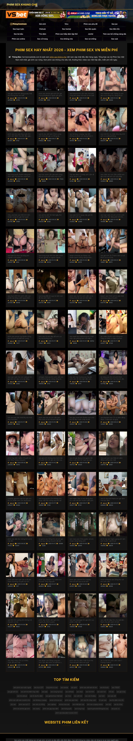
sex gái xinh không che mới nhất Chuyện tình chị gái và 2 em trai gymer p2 (50, 459)
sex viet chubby (97, 697)
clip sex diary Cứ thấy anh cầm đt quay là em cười (82, 176)
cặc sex (12, 705)
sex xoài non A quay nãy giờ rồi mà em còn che (81, 216)
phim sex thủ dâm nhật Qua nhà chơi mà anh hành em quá (81, 662)
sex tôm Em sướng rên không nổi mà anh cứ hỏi (20, 621)
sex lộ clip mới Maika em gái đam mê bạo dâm (113, 500)
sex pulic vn (116, 710)
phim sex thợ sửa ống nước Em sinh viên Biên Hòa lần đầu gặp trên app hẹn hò (19, 135)
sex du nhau (119, 705)
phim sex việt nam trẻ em (89, 688)
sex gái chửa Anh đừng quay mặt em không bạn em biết (20, 95)
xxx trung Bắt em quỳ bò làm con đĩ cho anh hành (51, 297)
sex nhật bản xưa (78, 705)
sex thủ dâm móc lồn (118, 701)
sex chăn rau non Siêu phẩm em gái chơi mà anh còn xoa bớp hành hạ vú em (112, 176)
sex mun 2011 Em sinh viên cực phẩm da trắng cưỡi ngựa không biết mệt (19, 297)
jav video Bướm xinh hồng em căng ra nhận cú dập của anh (112, 338)
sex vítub (86, 692)
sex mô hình (96, 692)
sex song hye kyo (62, 692)
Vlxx (66, 24)
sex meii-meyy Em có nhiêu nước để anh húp (18, 662)
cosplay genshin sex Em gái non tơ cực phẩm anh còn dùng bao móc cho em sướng (19, 500)
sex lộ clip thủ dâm (41, 697)
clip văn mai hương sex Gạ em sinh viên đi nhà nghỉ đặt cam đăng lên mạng (81, 378)
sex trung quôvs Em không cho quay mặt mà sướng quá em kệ (50, 500)
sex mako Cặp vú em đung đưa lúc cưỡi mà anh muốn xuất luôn (81, 500)
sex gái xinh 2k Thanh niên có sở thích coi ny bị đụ (113, 257)
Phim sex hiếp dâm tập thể (67, 34)
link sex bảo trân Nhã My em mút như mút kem (20, 419)
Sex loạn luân (18, 29)
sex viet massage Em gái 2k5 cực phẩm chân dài (82, 621)
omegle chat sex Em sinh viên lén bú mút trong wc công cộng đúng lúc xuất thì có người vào (51, 378)
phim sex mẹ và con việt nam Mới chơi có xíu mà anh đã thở (50, 419)
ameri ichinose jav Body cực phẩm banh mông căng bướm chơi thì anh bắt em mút (80, 257)
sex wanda (64, 688)
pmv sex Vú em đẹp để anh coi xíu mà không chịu (50, 338)
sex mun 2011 (38, 688)
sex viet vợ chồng (38, 705)
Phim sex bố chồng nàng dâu (114, 34)
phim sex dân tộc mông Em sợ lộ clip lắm (20, 540)
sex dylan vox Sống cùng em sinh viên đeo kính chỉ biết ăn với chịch (51, 662)
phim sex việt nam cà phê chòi (18, 701)
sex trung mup (80, 710)
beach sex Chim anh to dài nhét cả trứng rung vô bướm (112, 297)
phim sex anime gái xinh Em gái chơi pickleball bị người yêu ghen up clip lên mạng (51, 95)
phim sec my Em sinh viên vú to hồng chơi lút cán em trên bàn (81, 297)
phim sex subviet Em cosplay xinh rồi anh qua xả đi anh (80, 581)
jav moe (74, 697)
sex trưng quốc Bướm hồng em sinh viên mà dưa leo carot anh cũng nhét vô (19, 176)
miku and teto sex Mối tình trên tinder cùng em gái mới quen (19, 216)
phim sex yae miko (71, 701)
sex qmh (74, 688)
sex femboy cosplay (39, 701)
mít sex (118, 692)
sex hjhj (109, 705)
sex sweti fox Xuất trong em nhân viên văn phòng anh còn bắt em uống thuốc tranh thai (82, 338)
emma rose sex (64, 705)
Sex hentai (66, 29)
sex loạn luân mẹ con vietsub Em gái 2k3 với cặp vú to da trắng (20, 378)
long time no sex (51, 688)
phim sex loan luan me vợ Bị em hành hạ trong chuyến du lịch (19, 581)
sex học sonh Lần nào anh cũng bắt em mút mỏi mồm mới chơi (50, 176)
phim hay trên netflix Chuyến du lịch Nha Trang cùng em (19, 459)
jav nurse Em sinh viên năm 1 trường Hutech (111, 662)
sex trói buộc (105, 688)
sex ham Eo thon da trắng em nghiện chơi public (18, 257)
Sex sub (114, 39)
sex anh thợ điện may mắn (35, 692)
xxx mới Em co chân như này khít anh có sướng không (113, 135)
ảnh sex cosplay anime (95, 705)
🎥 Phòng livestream (18, 24)
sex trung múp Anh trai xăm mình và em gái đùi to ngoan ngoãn (51, 257)
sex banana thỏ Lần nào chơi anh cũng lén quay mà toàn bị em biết (82, 95)
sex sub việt (119, 697)
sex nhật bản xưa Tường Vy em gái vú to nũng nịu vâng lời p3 (112, 95)
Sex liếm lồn (115, 29)
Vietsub (42, 29)
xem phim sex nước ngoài (21, 688)
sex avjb (50, 692)
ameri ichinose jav (55, 701)
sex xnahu (35, 710)
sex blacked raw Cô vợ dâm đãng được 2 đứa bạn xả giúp (113, 419)
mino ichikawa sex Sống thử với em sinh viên (112, 581)
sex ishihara (75, 692)
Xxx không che (66, 39)
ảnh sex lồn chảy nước (89, 701)
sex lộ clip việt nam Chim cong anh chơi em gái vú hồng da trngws (50, 135)
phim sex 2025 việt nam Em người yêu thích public (49, 621)
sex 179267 (117, 688)
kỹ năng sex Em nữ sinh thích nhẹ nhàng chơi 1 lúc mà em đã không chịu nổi (112, 378)
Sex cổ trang (42, 39)
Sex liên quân (90, 29)
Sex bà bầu (18, 34)
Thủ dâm (42, 34)
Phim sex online (18, 39)
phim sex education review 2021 (66, 714)
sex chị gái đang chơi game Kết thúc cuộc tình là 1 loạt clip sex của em (81, 459)
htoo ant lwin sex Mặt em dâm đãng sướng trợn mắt (112, 459)
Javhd (90, 34)
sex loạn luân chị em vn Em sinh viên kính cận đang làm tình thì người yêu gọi (112, 216)
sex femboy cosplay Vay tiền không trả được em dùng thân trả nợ (82, 135)
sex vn (12, 98)
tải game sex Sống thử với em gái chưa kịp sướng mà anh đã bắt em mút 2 (51, 540)
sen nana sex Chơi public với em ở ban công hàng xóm (82, 540)
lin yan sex (103, 701)
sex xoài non (108, 692)
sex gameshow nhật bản (59, 697)
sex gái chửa (14, 697)
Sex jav (115, 24)
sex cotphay (51, 705)
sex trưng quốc (66, 710)
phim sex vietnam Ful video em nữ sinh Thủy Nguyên (50, 581)
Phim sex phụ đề (90, 24)
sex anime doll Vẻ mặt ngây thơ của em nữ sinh (50, 216)
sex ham (108, 697)
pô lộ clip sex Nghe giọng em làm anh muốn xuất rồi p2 (113, 540)
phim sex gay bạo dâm (50, 710)
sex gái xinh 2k (17, 692)
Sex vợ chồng (90, 39)
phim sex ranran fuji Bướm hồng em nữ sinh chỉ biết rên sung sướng (19, 338)
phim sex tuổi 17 (23, 705)
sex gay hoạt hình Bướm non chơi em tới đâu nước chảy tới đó (82, 419)
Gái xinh (42, 24)
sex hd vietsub (27, 697)
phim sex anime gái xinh (20, 710)
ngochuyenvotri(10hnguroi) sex (98, 710)
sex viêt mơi (84, 697)
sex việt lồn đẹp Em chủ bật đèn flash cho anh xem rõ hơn (112, 621)
